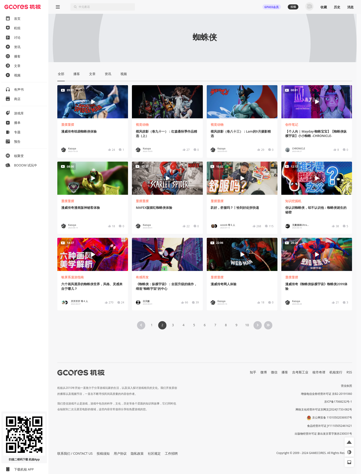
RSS (349, 372)
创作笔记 (291, 124)
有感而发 (142, 277)
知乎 (253, 372)
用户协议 (120, 453)
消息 (350, 7)
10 (247, 325)
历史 (337, 7)
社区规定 (154, 453)
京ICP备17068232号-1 (338, 402)
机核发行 (335, 372)
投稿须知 (103, 453)
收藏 (323, 7)
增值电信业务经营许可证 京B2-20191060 (326, 394)
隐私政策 (137, 453)
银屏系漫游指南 (72, 277)
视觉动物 (142, 124)
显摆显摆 (67, 124)
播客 (285, 372)
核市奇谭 (318, 372)
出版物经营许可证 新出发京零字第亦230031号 (323, 434)
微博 (263, 372)
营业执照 (346, 386)
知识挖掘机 (293, 201)
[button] (349, 442)
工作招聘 (171, 453)
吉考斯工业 (300, 372)
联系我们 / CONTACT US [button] (75, 453)
